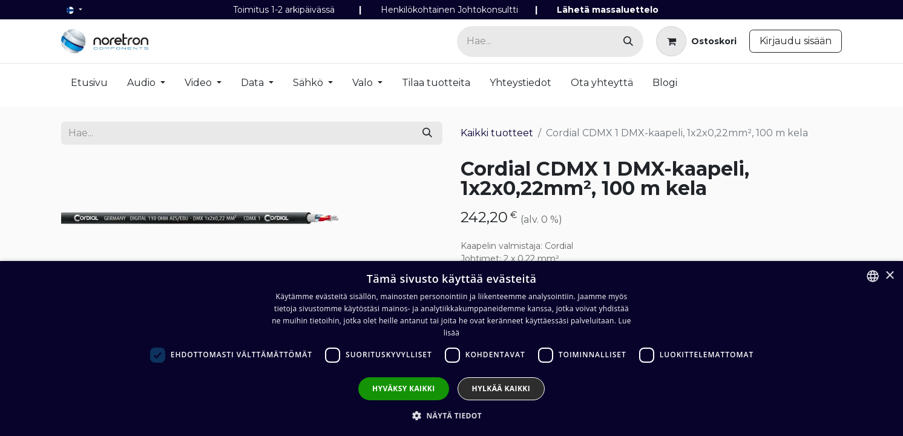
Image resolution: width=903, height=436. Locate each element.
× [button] (889, 275)
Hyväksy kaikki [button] (403, 388)
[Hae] (628, 41)
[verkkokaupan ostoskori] (696, 41)
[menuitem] (89, 85)
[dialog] (451, 348)
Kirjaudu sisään (796, 41)
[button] (451, 415)
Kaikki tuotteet (497, 133)
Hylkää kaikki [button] (501, 388)
